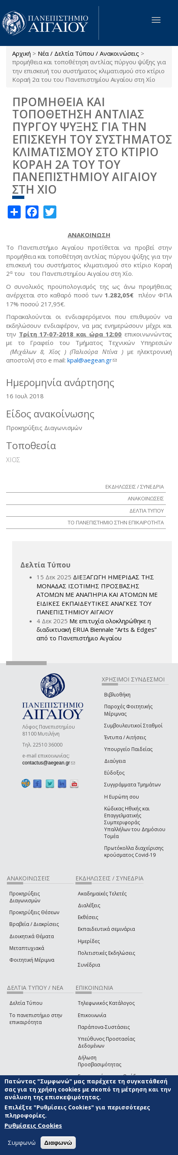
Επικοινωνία (92, 1015)
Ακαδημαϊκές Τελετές (102, 893)
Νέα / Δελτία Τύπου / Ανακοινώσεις (88, 53)
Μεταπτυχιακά (26, 948)
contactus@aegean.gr (48, 763)
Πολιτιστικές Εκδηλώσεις (106, 953)
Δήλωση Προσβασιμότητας (99, 1061)
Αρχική (21, 53)
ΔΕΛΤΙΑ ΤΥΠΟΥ (146, 510)
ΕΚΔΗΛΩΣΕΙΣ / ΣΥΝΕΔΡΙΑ (134, 486)
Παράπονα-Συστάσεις (104, 1027)
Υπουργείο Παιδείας (128, 749)
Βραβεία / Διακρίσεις (34, 924)
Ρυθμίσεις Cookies (33, 1125)
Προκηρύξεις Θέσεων (34, 912)
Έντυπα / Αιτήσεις (125, 737)
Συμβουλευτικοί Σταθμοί (133, 725)
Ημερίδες (89, 941)
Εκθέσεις (88, 917)
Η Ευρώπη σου (121, 796)
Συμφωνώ (22, 1142)
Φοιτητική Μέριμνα (31, 959)
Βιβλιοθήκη (117, 694)
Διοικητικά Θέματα (31, 936)
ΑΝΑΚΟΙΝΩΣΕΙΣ (146, 498)
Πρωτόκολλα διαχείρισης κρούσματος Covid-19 (133, 851)
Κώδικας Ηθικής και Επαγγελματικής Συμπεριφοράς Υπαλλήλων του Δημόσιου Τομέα (134, 822)
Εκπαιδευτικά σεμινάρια (106, 929)
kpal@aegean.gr (92, 360)
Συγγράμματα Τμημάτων (132, 784)
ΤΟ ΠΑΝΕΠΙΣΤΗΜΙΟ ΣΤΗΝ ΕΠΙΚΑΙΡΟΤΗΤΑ (116, 522)
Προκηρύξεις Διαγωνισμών (24, 897)
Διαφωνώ (58, 1142)
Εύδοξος (114, 772)
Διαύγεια (115, 761)
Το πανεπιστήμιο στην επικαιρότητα (35, 1019)
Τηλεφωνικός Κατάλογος (106, 1003)
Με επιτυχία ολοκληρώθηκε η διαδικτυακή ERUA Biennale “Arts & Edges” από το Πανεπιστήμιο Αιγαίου (96, 629)
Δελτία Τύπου (26, 1003)
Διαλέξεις (89, 905)
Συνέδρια (89, 964)
